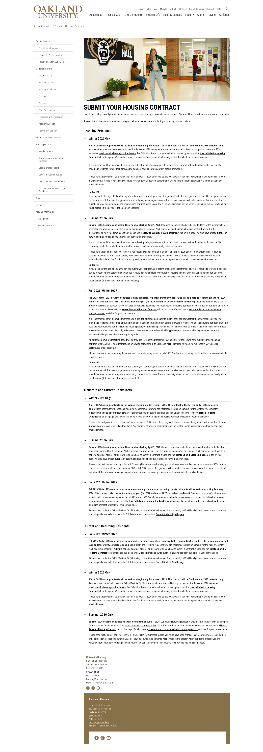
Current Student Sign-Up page (170, 514)
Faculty (189, 14)
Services (42, 103)
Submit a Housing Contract (48, 137)
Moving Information (45, 211)
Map (155, 9)
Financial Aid (113, 14)
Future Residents (43, 41)
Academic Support (47, 123)
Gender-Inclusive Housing (50, 174)
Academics (95, 14)
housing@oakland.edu (97, 679)
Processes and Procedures (51, 117)
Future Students (132, 14)
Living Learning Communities (52, 181)
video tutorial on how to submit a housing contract (154, 416)
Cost (38, 198)
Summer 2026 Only (101, 218)
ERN (218, 9)
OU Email (182, 9)
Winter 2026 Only (100, 138)
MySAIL (172, 9)
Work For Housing (47, 110)
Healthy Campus (172, 14)
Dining (39, 205)
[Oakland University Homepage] (58, 11)
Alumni (201, 14)
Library (141, 9)
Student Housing (42, 26)
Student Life (153, 14)
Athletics (224, 14)
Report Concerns (196, 9)
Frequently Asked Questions (51, 55)
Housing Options (44, 144)
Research (210, 9)
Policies (42, 96)
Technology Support (48, 130)
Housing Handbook (48, 89)
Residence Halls (46, 151)
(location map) (93, 671)
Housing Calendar (47, 82)
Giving (212, 14)
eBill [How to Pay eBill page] (149, 9)
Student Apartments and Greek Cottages (52, 159)
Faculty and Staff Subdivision (52, 61)
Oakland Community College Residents (52, 189)
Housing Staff (42, 218)
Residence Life (45, 75)
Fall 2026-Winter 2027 (103, 291)
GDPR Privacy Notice (45, 225)
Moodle (163, 9)
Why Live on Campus (48, 48)
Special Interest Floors (49, 167)
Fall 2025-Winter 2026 (103, 534)
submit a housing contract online (110, 412)
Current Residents (44, 68)
